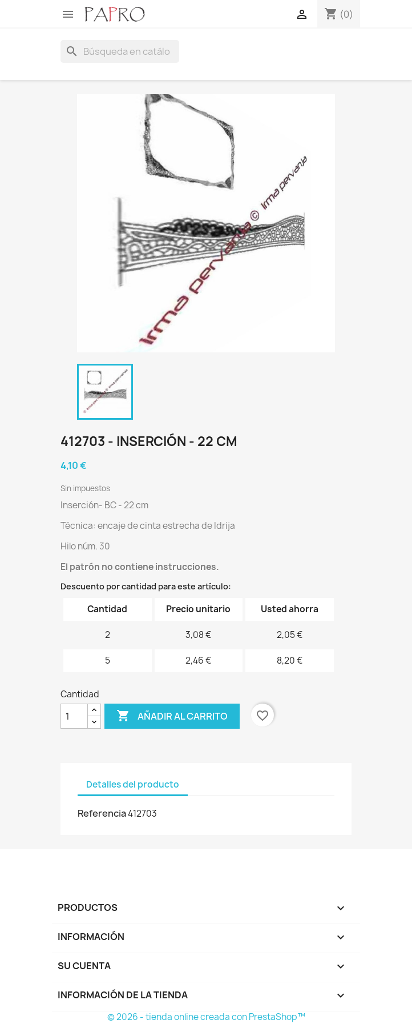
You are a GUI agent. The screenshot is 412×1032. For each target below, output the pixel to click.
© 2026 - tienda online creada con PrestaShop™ (206, 1017)
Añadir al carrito (172, 716)
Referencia (102, 813)
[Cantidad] (74, 716)
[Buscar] (119, 51)
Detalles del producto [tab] (132, 784)
